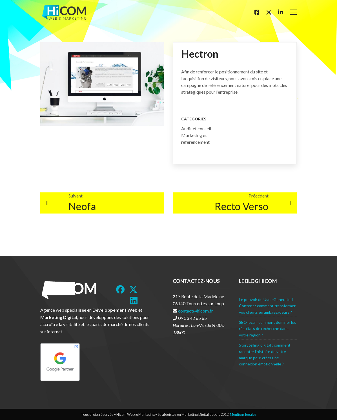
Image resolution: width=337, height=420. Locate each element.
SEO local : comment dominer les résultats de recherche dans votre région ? (267, 328)
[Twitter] (268, 12)
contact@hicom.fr (195, 310)
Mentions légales (243, 414)
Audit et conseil (196, 128)
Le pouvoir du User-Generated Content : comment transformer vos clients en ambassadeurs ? (267, 306)
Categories (193, 118)
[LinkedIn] (134, 300)
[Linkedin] (280, 12)
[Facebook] (257, 12)
